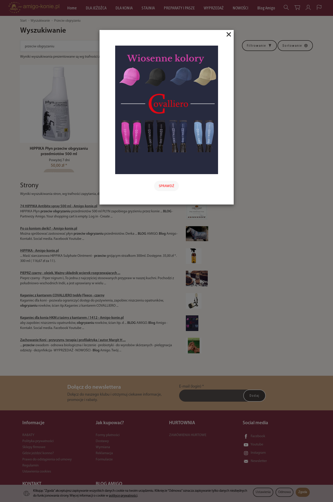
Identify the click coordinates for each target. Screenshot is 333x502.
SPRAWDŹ (166, 186)
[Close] (228, 34)
